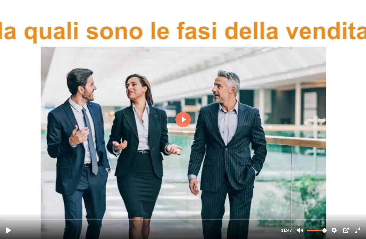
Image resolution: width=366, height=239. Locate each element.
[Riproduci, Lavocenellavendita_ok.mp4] (8, 230)
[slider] (183, 219)
